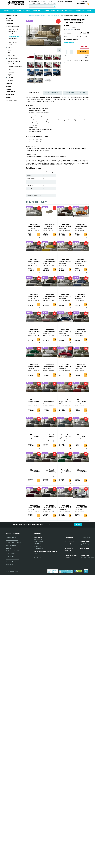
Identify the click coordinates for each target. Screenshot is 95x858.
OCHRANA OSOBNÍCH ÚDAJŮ (13, 542)
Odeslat (78, 524)
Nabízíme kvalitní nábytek (12, 551)
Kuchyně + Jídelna (9, 11)
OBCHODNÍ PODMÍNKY (12, 540)
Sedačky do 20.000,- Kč (15, 34)
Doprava (8, 548)
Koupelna (60, 11)
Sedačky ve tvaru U (14, 31)
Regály (10, 75)
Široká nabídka (10, 556)
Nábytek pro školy (11, 100)
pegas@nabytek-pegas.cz (66, 1)
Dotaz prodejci (84, 60)
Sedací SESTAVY (12, 42)
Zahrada (88, 11)
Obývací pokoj (37, 11)
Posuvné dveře (12, 72)
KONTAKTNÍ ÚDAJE (11, 537)
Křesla (9, 50)
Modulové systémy (13, 26)
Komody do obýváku (14, 61)
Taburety (10, 53)
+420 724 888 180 (35, 1)
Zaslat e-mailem (72, 60)
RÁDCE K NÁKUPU (11, 545)
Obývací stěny (12, 56)
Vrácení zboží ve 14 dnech (12, 559)
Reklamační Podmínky (11, 561)
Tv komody (11, 64)
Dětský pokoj (27, 11)
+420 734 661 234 (85, 548)
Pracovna (46, 11)
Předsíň (53, 11)
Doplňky (10, 80)
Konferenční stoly (13, 58)
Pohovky (10, 47)
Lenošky (10, 45)
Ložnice (19, 11)
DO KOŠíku (83, 52)
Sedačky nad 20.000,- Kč (15, 36)
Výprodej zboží (69, 11)
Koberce (10, 77)
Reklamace (9, 564)
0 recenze (77, 29)
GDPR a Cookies (10, 553)
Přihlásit (84, 1)
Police (9, 69)
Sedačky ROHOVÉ (13, 29)
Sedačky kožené (13, 38)
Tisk (66, 62)
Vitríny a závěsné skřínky (15, 66)
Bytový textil (80, 11)
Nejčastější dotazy (69, 42)
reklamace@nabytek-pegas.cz (87, 557)
